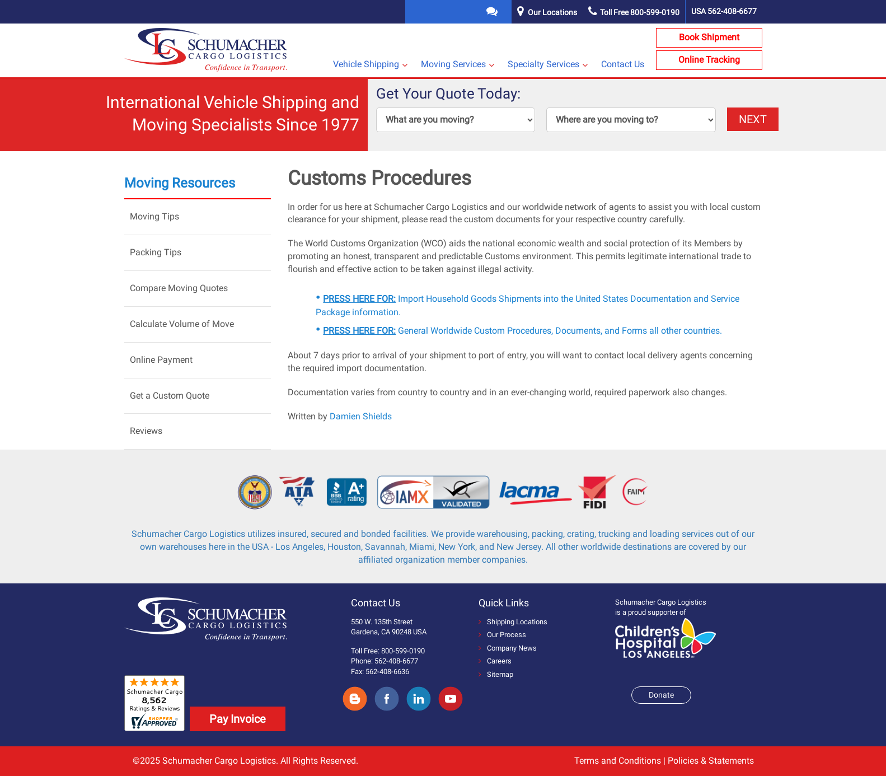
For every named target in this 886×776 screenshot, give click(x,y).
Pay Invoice (237, 719)
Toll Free (633, 12)
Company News (508, 648)
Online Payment (161, 359)
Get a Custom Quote (169, 395)
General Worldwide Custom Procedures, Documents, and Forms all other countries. (522, 330)
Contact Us (622, 64)
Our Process (502, 634)
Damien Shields (361, 416)
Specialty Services (543, 64)
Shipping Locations (513, 622)
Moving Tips (154, 216)
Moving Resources (179, 183)
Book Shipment (709, 37)
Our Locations (552, 12)
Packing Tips (155, 252)
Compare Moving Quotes (179, 288)
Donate (661, 694)
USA (724, 11)
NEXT (753, 119)
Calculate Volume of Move (182, 324)
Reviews (146, 431)
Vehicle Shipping (366, 64)
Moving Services (453, 64)
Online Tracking (709, 59)
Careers (495, 661)
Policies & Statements (711, 760)
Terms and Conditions (617, 760)
